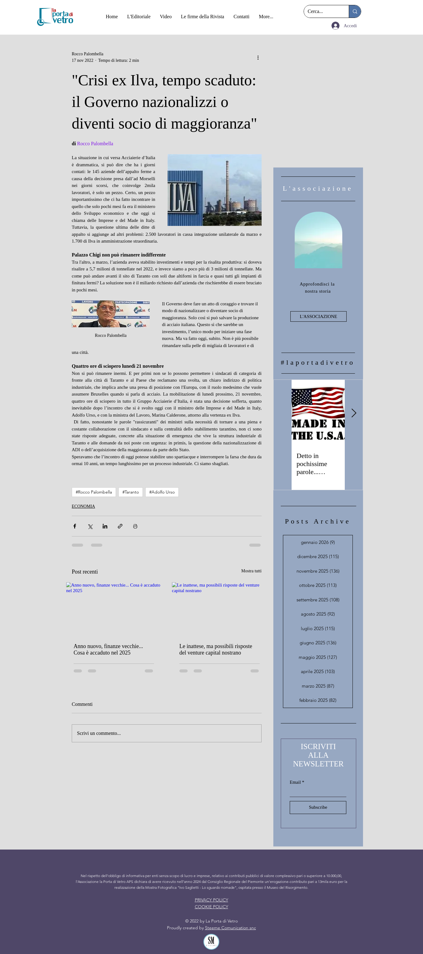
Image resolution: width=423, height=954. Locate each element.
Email (295, 782)
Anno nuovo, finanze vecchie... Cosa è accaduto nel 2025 (108, 649)
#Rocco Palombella (94, 492)
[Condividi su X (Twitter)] (90, 526)
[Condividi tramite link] (120, 526)
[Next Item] (354, 413)
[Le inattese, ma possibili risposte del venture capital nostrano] (219, 609)
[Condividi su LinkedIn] (105, 526)
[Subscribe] (318, 807)
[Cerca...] (322, 11)
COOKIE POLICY (211, 906)
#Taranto (130, 492)
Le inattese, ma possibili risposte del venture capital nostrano (215, 649)
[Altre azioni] (258, 57)
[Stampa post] (135, 526)
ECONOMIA (83, 506)
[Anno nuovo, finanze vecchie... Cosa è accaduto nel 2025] (113, 609)
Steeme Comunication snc (230, 928)
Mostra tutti (251, 571)
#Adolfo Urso (162, 492)
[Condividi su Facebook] (75, 526)
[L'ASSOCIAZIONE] (318, 316)
